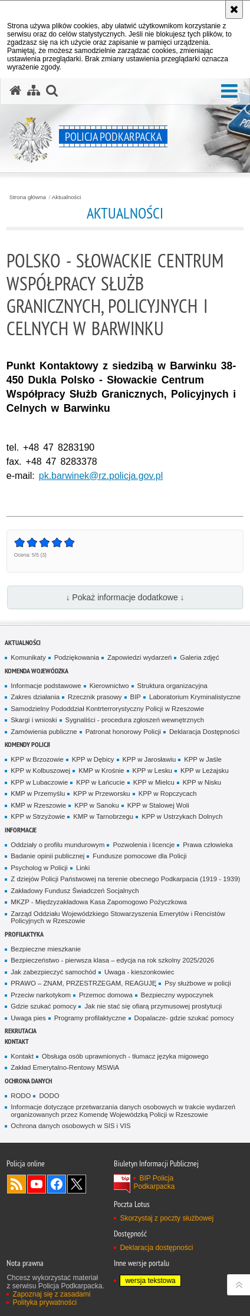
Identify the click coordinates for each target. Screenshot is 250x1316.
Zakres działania (35, 696)
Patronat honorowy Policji (123, 731)
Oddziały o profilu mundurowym (57, 844)
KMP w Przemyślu (38, 793)
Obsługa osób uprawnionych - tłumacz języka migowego (125, 1056)
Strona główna (27, 197)
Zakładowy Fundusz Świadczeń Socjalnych (75, 890)
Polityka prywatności (44, 1302)
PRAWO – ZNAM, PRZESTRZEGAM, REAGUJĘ (83, 983)
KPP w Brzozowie (37, 759)
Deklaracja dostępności (156, 1248)
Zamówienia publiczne (44, 731)
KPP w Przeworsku (101, 793)
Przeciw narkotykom (41, 994)
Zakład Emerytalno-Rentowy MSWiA (65, 1067)
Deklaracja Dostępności (204, 731)
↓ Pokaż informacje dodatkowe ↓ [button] (124, 597)
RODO (21, 1095)
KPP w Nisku (202, 782)
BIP (135, 696)
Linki (83, 867)
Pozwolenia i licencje (144, 844)
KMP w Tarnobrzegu (103, 816)
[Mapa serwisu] (33, 90)
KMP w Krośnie (101, 770)
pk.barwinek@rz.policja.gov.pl (101, 476)
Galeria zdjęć (199, 657)
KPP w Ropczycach (168, 793)
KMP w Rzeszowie (38, 805)
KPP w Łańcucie (100, 782)
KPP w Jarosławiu (149, 759)
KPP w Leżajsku (204, 770)
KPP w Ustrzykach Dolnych (182, 816)
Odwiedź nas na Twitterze (76, 1184)
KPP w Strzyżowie (38, 816)
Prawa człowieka (208, 844)
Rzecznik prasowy (95, 696)
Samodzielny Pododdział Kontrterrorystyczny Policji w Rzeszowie (107, 708)
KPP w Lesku (152, 770)
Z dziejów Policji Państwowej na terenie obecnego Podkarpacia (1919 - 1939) (125, 878)
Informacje (21, 829)
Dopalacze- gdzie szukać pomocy (184, 1017)
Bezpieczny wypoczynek (177, 994)
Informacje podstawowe (46, 685)
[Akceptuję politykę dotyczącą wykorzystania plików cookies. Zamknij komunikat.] (234, 9)
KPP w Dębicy (93, 759)
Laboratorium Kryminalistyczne (195, 696)
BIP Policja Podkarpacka (154, 1182)
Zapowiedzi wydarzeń (139, 657)
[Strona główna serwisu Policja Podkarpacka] (15, 90)
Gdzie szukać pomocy (43, 1006)
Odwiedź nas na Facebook (56, 1184)
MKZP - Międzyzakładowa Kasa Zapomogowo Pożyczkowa (98, 901)
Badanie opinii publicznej (47, 855)
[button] (229, 91)
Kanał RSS (16, 1184)
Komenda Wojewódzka (36, 670)
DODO (49, 1095)
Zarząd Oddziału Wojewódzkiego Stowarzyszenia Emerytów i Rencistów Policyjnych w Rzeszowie (118, 917)
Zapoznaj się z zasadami (51, 1294)
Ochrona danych (28, 1080)
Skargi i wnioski (34, 719)
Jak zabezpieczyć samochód (53, 972)
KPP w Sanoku (96, 805)
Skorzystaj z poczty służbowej (166, 1218)
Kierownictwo (109, 685)
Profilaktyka (24, 934)
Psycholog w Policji (39, 867)
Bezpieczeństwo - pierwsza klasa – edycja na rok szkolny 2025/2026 (112, 960)
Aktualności (66, 197)
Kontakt (17, 1041)
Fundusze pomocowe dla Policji (139, 855)
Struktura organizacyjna (172, 685)
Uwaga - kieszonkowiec (139, 972)
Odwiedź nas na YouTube (36, 1184)
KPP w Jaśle (203, 759)
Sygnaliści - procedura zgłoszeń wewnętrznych (135, 719)
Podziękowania (76, 657)
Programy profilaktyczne (90, 1017)
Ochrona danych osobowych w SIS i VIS (70, 1125)
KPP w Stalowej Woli (158, 805)
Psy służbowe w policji (198, 983)
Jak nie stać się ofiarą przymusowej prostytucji (153, 1006)
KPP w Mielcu (154, 782)
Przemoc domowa (106, 994)
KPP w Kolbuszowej (40, 770)
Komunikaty (28, 657)
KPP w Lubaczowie (39, 782)
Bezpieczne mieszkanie (46, 949)
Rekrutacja (21, 1030)
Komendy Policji (27, 744)
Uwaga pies (28, 1017)
